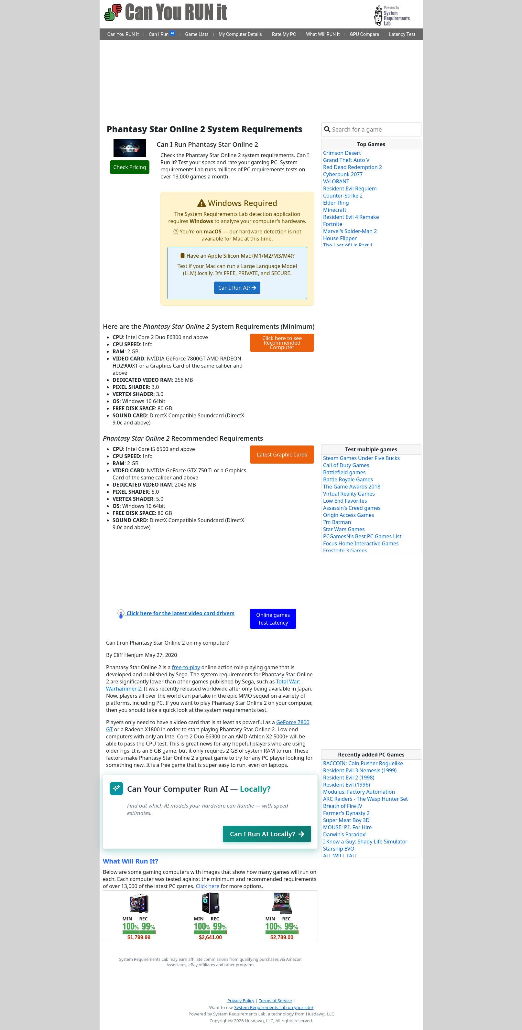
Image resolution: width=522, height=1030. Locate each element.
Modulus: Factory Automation (359, 791)
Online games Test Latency (273, 618)
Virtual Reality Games (349, 493)
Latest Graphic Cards (282, 454)
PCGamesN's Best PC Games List (362, 536)
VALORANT (336, 181)
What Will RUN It (323, 34)
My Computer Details (240, 34)
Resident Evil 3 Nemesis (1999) (360, 770)
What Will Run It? (130, 861)
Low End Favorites (345, 500)
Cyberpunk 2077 (343, 174)
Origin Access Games (348, 515)
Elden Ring (336, 202)
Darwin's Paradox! (345, 834)
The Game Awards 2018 (351, 486)
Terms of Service (275, 1000)
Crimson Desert (342, 152)
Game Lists (197, 34)
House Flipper (340, 238)
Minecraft (334, 209)
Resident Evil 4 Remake (351, 216)
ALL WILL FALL (340, 855)
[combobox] (375, 129)
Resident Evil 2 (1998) (348, 777)
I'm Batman (337, 522)
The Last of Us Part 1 (348, 245)
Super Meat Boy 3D (346, 820)
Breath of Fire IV (342, 806)
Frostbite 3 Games (345, 550)
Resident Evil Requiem (350, 188)
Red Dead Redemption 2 (352, 167)
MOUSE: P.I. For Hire (347, 827)
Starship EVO (338, 848)
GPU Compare (364, 34)
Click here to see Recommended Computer (282, 343)
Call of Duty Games (346, 465)
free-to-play (186, 667)
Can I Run (162, 34)
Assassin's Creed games (352, 507)
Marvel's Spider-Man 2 (350, 231)
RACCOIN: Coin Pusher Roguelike (363, 763)
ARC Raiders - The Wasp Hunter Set (365, 798)
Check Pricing (129, 167)
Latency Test (402, 34)
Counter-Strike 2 (343, 195)
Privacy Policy (241, 1000)
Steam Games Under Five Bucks (361, 458)
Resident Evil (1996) (346, 784)
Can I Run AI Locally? (267, 834)
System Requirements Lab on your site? (273, 1007)
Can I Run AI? (237, 287)
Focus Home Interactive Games (361, 543)
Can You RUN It (123, 34)
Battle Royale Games (348, 479)
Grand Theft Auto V (346, 160)
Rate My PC (284, 34)
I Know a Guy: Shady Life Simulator (365, 841)
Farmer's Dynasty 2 (346, 813)
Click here (207, 886)
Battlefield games (344, 472)
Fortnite (332, 224)
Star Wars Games (344, 529)
